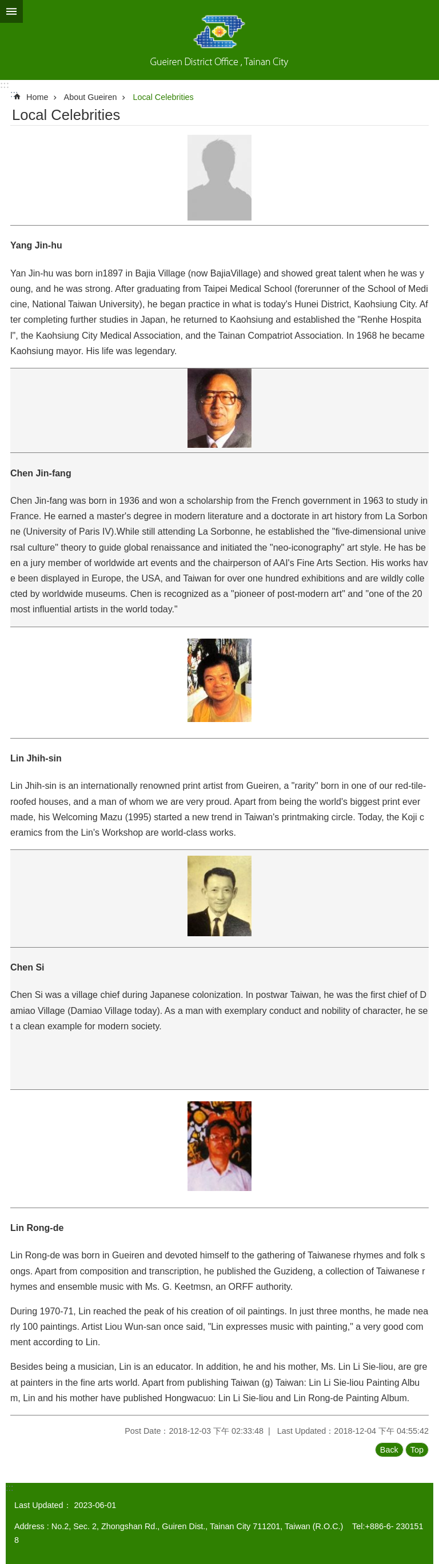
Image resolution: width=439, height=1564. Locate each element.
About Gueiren (90, 97)
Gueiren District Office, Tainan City (219, 40)
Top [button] (417, 1449)
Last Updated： (42, 1505)
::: (4, 85)
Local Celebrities (163, 97)
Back (389, 1449)
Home (37, 97)
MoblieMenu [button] (11, 11)
